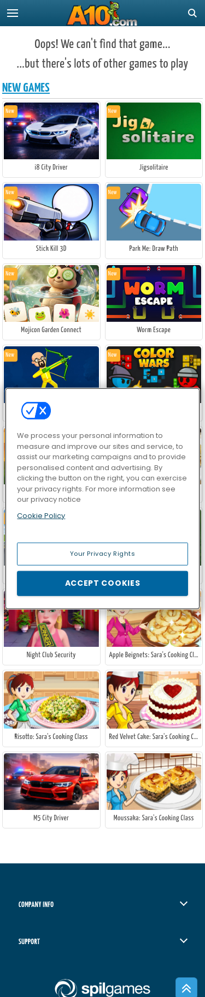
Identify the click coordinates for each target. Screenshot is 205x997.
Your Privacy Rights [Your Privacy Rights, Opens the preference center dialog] (103, 553)
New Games (26, 88)
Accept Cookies (102, 583)
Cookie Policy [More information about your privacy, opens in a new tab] (41, 515)
